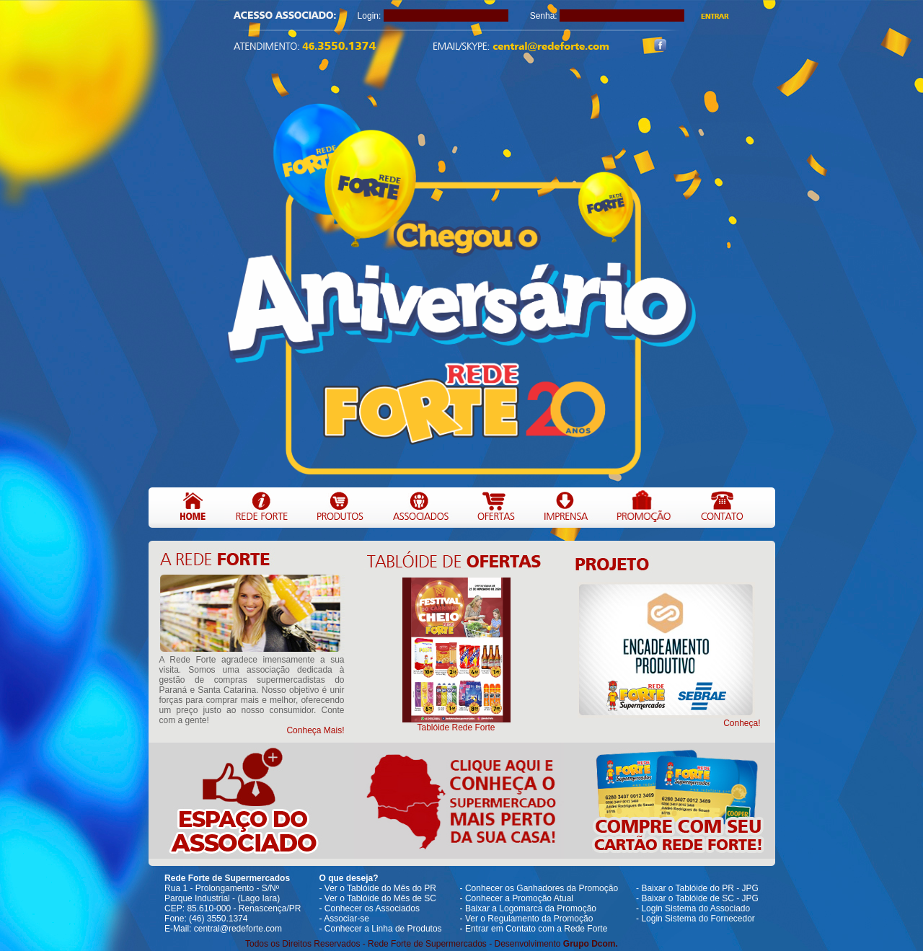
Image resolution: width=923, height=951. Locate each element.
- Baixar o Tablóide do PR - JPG (697, 888)
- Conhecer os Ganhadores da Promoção (539, 888)
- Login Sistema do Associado (693, 908)
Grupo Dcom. (590, 944)
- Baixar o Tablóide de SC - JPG (697, 898)
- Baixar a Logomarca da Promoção (528, 908)
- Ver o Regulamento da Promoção (526, 919)
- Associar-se (344, 919)
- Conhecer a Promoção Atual (516, 898)
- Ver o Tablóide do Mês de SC (378, 898)
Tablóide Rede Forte (456, 727)
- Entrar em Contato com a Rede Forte (534, 929)
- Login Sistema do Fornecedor (695, 919)
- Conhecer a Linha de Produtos (380, 929)
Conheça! (741, 723)
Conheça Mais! (315, 730)
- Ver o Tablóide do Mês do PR (378, 888)
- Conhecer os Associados (369, 908)
